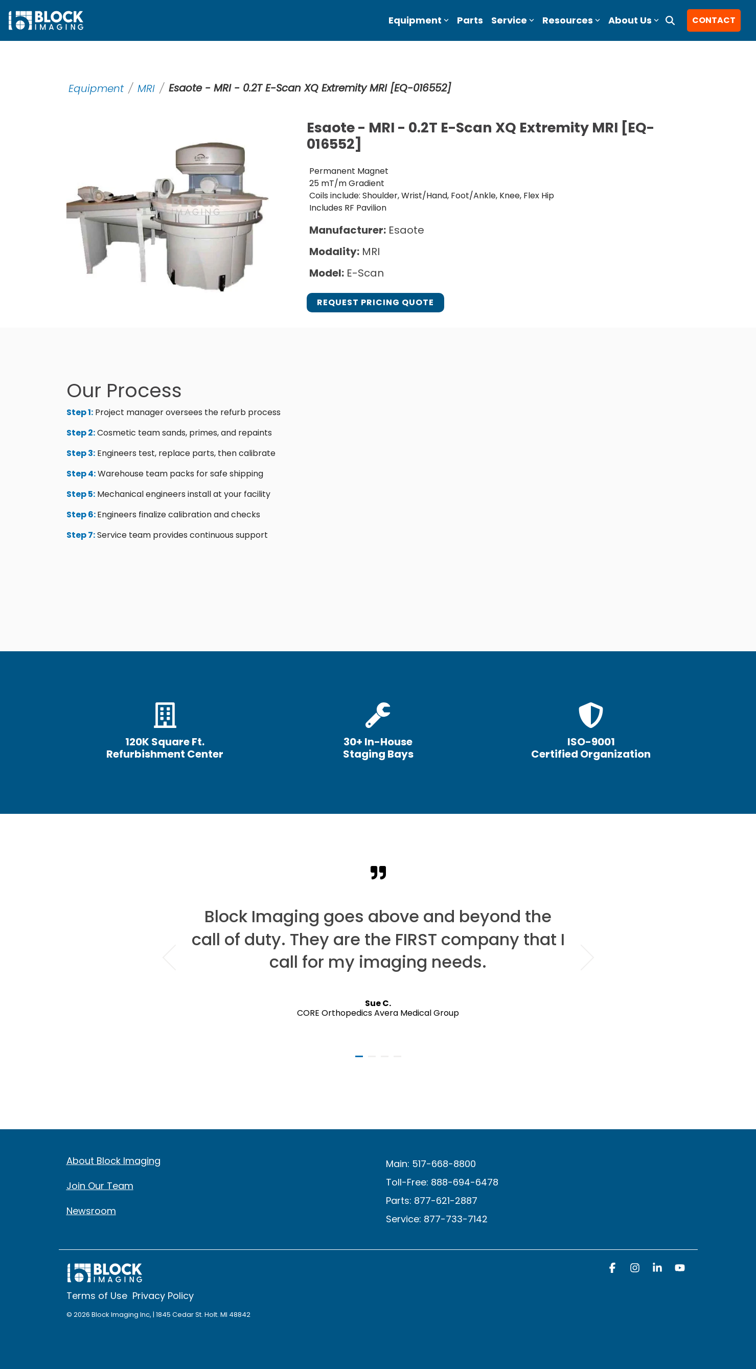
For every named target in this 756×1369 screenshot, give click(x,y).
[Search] (670, 20)
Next (581, 957)
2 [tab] (373, 1061)
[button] (613, 1269)
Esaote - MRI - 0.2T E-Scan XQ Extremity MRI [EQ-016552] (312, 88)
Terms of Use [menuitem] (96, 1295)
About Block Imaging (113, 1160)
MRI (146, 88)
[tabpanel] (378, 953)
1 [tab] (360, 1061)
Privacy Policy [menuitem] (163, 1295)
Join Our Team (99, 1185)
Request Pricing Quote (375, 302)
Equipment (96, 88)
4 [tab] (399, 1061)
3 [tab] (386, 1061)
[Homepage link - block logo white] (104, 1278)
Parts (470, 20)
